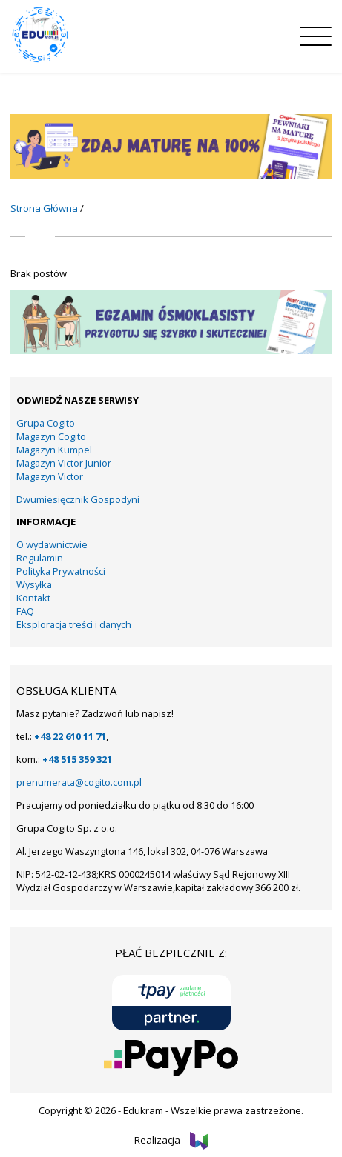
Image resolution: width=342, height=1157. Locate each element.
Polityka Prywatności (60, 571)
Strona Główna (44, 208)
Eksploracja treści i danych (73, 624)
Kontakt (33, 597)
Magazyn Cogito (51, 436)
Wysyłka (34, 584)
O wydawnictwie (52, 544)
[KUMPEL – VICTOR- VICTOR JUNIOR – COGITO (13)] (171, 174)
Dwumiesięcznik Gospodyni (77, 499)
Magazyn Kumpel (54, 449)
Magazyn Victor (49, 476)
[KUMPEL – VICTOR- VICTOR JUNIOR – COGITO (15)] (171, 350)
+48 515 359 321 (77, 759)
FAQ (25, 611)
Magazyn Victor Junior (63, 463)
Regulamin (39, 557)
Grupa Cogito (45, 423)
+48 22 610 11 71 (70, 736)
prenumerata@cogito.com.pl (79, 782)
